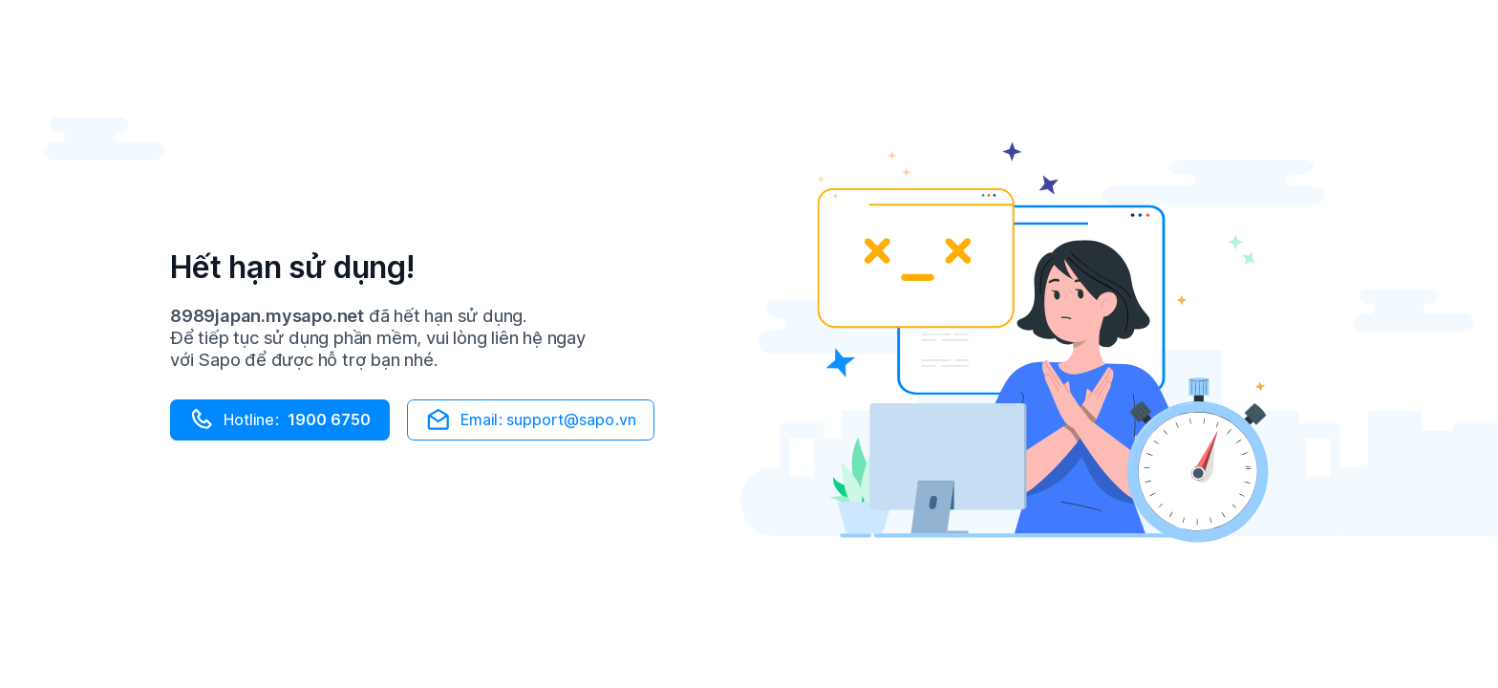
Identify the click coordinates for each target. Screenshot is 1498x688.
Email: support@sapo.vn (530, 419)
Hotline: (279, 419)
